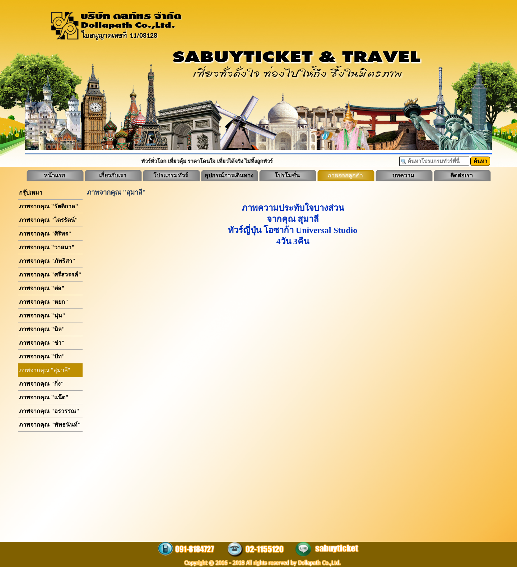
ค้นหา (480, 161)
